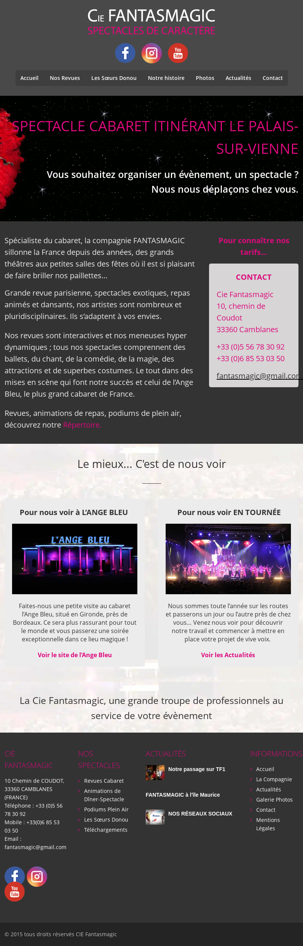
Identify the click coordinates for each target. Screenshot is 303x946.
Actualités (238, 77)
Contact (273, 77)
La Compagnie (274, 779)
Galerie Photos (274, 799)
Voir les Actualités (228, 655)
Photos (205, 77)
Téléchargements (106, 829)
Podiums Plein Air (106, 809)
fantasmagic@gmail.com (35, 847)
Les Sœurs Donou (114, 77)
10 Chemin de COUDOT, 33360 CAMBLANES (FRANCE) (34, 789)
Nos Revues (65, 77)
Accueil (29, 77)
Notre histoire (166, 77)
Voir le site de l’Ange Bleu (75, 655)
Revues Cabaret (104, 780)
